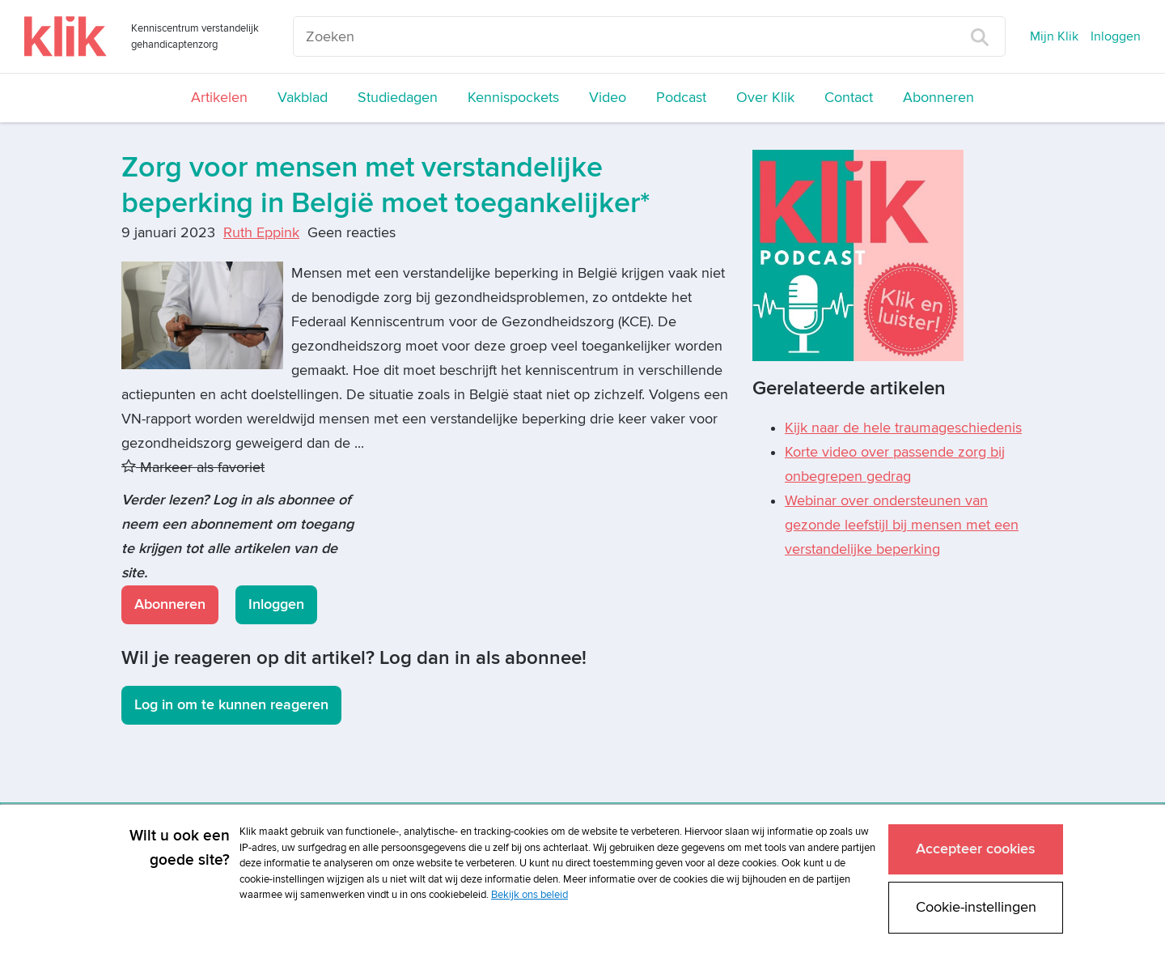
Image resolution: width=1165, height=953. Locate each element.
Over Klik (765, 97)
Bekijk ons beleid (529, 893)
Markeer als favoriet (193, 467)
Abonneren (938, 97)
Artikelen (219, 97)
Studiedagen (398, 97)
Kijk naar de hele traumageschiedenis (903, 427)
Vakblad (302, 97)
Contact (848, 97)
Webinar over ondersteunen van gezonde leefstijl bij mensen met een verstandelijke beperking (902, 525)
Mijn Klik (1054, 36)
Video (607, 97)
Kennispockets (513, 97)
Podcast (681, 97)
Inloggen (1116, 36)
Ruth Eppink (261, 232)
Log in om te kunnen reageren (231, 704)
